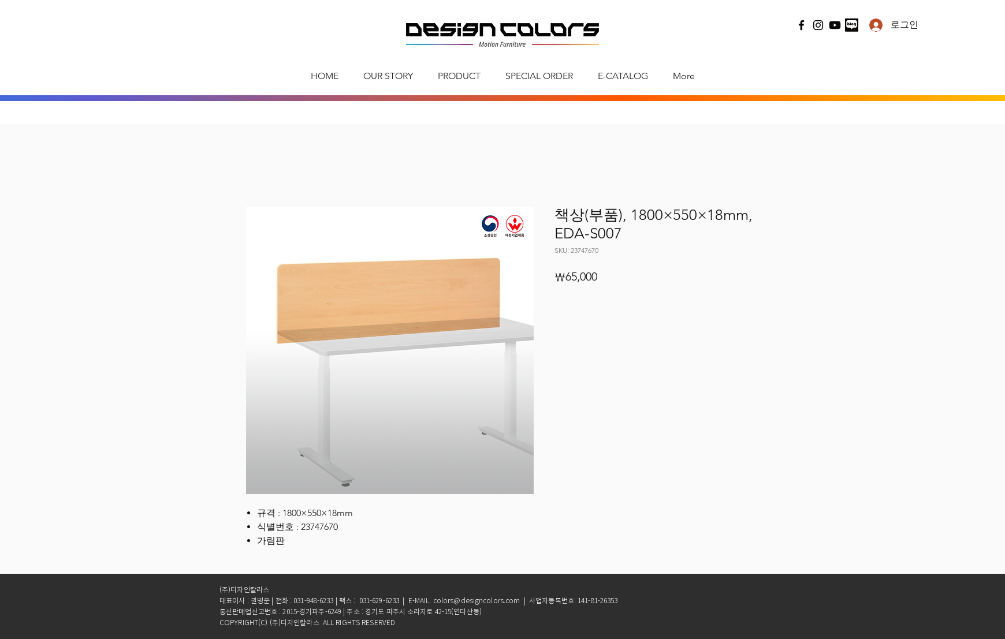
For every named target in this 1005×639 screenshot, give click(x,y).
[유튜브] (835, 25)
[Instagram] (818, 25)
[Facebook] (801, 25)
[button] (459, 76)
